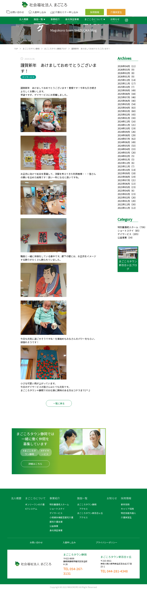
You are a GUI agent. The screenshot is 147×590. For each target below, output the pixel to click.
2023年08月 (124, 176)
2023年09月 (124, 173)
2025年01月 (124, 118)
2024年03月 (124, 152)
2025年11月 (124, 83)
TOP (16, 48)
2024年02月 (124, 156)
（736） (142, 227)
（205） (135, 234)
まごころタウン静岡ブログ (55, 48)
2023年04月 (124, 190)
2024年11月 (124, 125)
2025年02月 (124, 114)
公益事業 (122, 237)
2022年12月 (124, 204)
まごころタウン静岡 (31, 48)
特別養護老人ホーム (128, 227)
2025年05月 (124, 104)
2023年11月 (124, 166)
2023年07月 (124, 180)
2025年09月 (124, 90)
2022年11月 (124, 208)
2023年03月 (124, 194)
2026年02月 (124, 73)
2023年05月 (124, 187)
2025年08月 (124, 93)
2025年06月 (124, 100)
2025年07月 (124, 97)
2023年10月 (124, 170)
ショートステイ (126, 230)
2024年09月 (124, 131)
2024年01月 (124, 159)
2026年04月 (124, 66)
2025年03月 (124, 111)
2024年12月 (124, 121)
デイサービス (124, 234)
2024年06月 (124, 142)
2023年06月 (124, 183)
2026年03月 (124, 69)
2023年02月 (124, 197)
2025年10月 (124, 87)
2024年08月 (124, 135)
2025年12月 (124, 80)
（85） (137, 230)
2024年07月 (124, 138)
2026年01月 (124, 76)
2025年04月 (124, 107)
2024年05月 (124, 145)
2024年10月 (124, 128)
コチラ (76, 390)
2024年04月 (124, 149)
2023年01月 (124, 201)
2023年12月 (124, 163)
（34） (130, 237)
